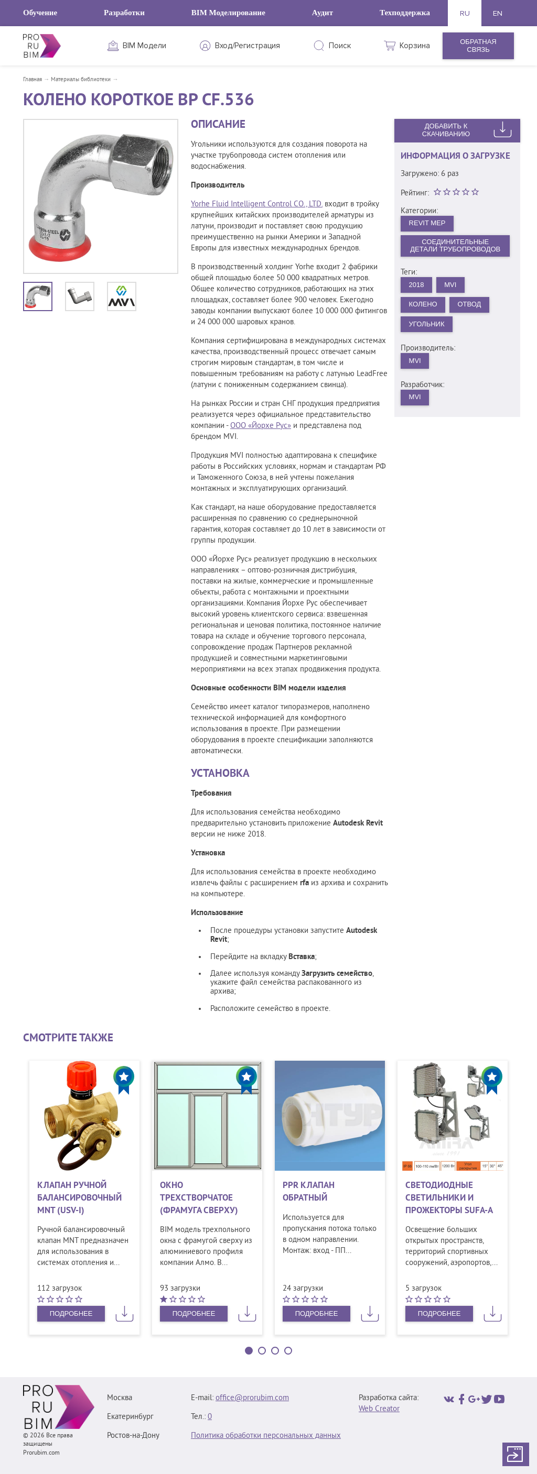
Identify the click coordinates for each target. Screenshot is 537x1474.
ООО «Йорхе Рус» (260, 426)
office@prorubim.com (252, 1398)
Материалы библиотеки (81, 79)
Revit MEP (427, 223)
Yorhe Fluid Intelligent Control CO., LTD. (257, 205)
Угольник (427, 324)
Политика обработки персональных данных (266, 1436)
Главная (32, 79)
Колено (423, 304)
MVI (450, 285)
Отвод (469, 304)
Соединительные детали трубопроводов (455, 246)
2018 (416, 285)
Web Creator (379, 1409)
